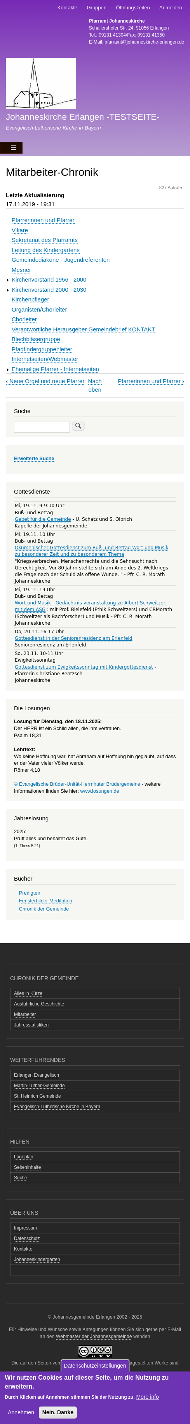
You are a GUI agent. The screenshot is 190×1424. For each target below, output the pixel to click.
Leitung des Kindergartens (46, 250)
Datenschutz (27, 1238)
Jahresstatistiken (31, 1025)
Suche (20, 1178)
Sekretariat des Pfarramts (45, 239)
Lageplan (23, 1157)
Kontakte (67, 8)
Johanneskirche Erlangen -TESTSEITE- (83, 117)
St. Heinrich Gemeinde (37, 1096)
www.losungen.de (99, 791)
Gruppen (96, 8)
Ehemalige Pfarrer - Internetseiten (55, 369)
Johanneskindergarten (37, 1259)
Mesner (21, 269)
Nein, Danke (57, 1413)
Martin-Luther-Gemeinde (39, 1085)
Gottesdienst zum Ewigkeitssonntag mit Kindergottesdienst (84, 667)
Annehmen (21, 1413)
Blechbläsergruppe (36, 339)
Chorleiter (24, 319)
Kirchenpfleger (30, 299)
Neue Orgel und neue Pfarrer (45, 381)
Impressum (25, 1228)
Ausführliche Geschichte (39, 1004)
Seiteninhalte (27, 1167)
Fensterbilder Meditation (45, 901)
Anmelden (170, 8)
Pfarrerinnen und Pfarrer (43, 220)
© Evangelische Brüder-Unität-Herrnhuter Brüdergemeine (77, 784)
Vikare (20, 230)
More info (147, 1398)
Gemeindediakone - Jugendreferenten (61, 259)
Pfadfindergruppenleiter (42, 349)
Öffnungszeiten (133, 8)
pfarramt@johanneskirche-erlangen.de (144, 42)
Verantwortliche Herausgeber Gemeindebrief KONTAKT (83, 329)
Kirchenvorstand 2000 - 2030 (49, 289)
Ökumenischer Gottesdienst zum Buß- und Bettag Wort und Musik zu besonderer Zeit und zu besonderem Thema (91, 551)
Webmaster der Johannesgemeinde (94, 1336)
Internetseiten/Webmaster (45, 359)
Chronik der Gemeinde (44, 909)
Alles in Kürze (28, 993)
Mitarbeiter (25, 1014)
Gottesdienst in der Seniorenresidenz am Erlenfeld (73, 638)
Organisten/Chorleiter (39, 309)
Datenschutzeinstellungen (95, 1367)
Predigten (29, 893)
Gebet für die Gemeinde (43, 519)
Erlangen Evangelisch (36, 1075)
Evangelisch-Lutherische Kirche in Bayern (57, 1106)
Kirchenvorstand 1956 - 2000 (49, 279)
